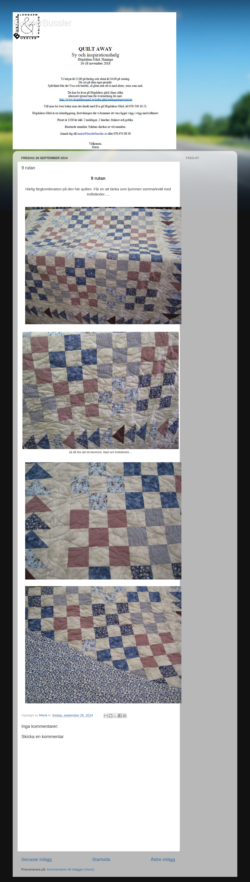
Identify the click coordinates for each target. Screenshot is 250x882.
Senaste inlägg (36, 859)
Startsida (101, 859)
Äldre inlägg (163, 859)
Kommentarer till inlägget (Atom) (70, 869)
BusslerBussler (42, 23)
